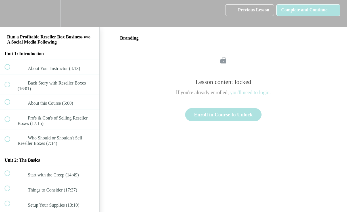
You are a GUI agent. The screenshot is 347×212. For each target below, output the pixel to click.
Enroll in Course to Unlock (223, 115)
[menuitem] (49, 13)
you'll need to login (249, 92)
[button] (10, 13)
